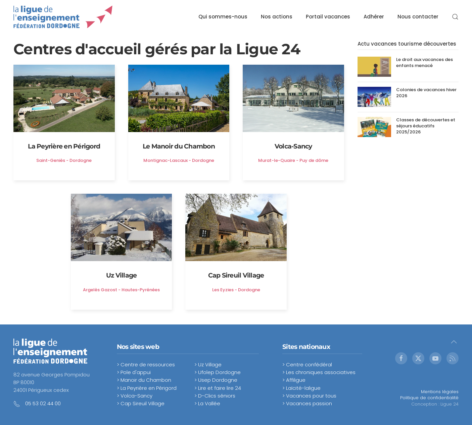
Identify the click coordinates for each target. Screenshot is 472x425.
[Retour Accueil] (63, 16)
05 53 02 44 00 (43, 403)
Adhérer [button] (374, 16)
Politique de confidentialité (429, 397)
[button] (455, 16)
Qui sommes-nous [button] (222, 16)
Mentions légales (440, 391)
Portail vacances (328, 16)
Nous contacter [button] (417, 16)
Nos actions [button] (276, 16)
